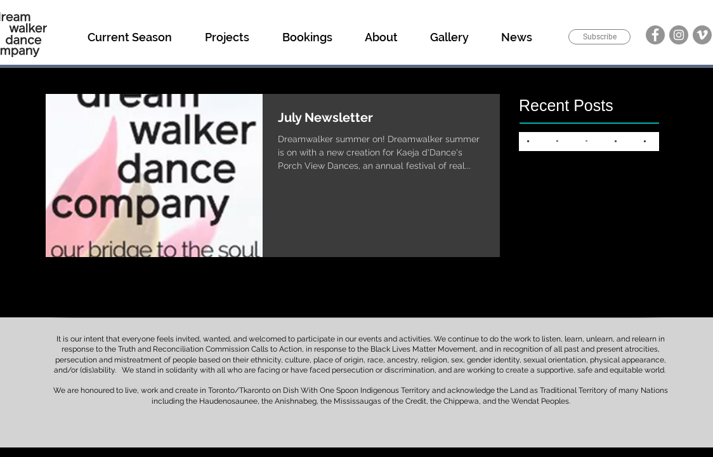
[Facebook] (655, 34)
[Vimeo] (702, 34)
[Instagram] (678, 34)
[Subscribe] (599, 36)
